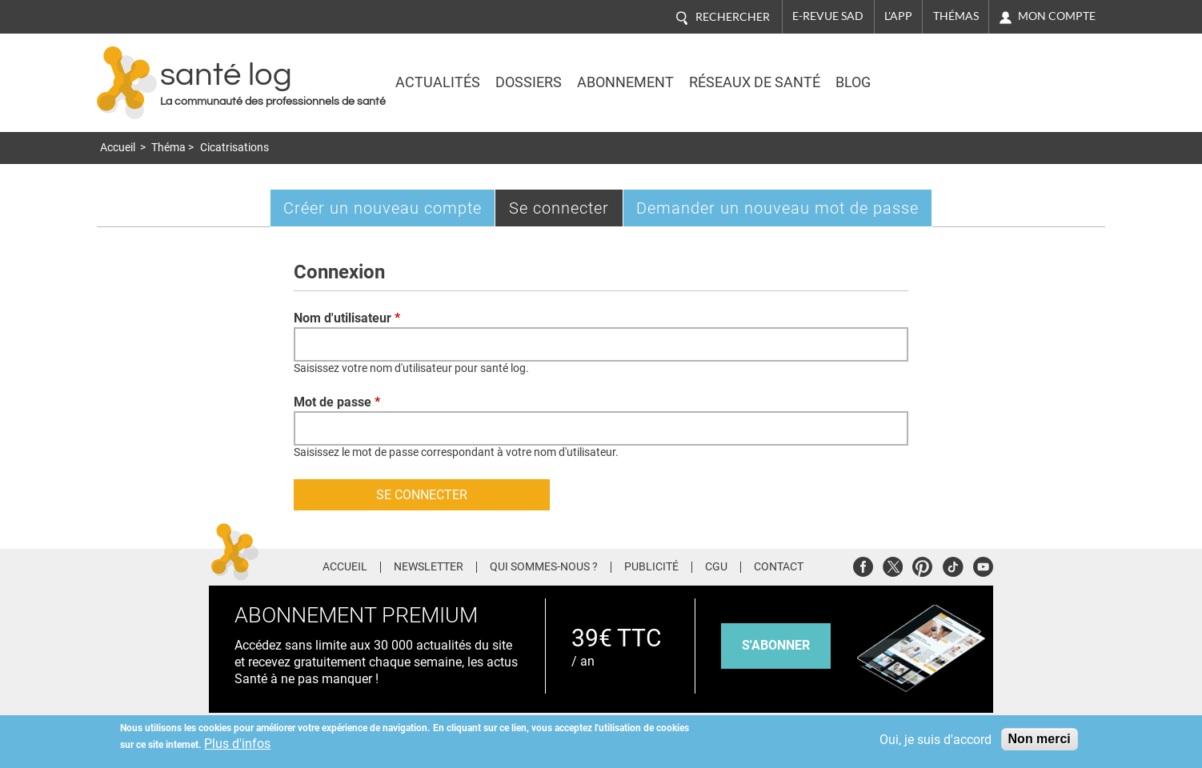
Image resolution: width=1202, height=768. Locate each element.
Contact (778, 567)
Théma (168, 147)
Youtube (983, 564)
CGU (716, 567)
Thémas (956, 16)
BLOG (853, 82)
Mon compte (1057, 16)
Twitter (893, 564)
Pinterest (922, 564)
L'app (898, 16)
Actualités (437, 82)
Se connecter (566, 211)
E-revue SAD (827, 16)
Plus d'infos (237, 743)
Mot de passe (337, 402)
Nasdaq (964, 71)
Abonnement (625, 82)
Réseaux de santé (754, 82)
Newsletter (428, 567)
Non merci (1039, 739)
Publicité (651, 567)
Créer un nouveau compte (382, 208)
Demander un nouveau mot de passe (777, 208)
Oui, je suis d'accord (935, 739)
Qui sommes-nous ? (544, 567)
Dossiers (528, 82)
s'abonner (776, 645)
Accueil (117, 147)
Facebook (863, 564)
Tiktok (953, 564)
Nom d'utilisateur (347, 318)
